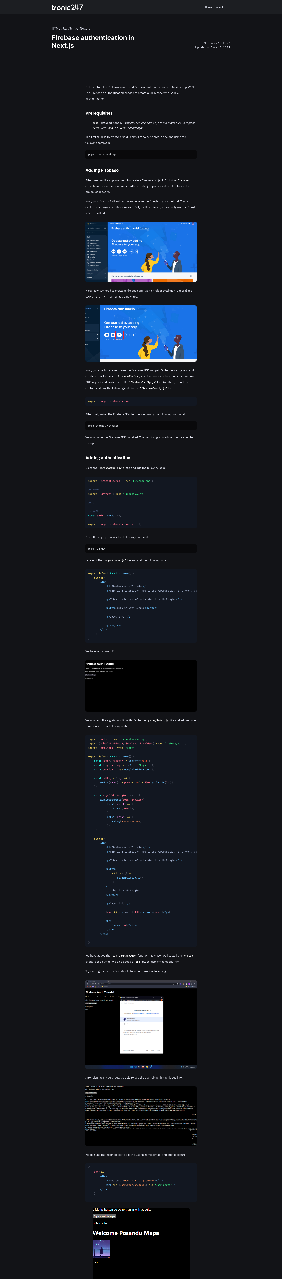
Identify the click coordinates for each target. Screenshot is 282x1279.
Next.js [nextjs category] (85, 28)
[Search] (228, 7)
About (219, 7)
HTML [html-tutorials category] (56, 28)
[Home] (67, 7)
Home (208, 7)
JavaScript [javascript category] (70, 28)
